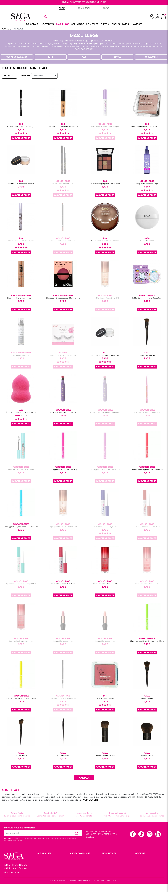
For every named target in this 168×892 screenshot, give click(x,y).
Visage (40, 866)
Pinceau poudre (147, 698)
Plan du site (140, 872)
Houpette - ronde (147, 241)
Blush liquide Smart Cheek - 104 (147, 584)
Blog (72, 869)
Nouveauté (42, 860)
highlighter (10, 46)
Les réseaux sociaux (79, 872)
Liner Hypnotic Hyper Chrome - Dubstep (147, 469)
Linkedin (158, 834)
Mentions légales (143, 860)
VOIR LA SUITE (90, 800)
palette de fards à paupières (139, 43)
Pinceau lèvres (63, 755)
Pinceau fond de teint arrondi (147, 355)
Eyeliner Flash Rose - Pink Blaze (63, 584)
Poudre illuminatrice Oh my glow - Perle (147, 126)
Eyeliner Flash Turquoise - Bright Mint (21, 584)
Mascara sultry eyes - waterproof (21, 469)
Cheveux (41, 872)
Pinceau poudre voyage (105, 755)
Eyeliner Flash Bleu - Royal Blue (105, 527)
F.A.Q (105, 866)
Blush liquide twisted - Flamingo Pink (105, 412)
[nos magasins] (152, 16)
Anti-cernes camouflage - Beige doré (63, 126)
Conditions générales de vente (149, 863)
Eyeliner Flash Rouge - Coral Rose (147, 527)
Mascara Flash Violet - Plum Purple (105, 126)
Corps (40, 869)
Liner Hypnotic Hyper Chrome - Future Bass (21, 527)
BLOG (106, 8)
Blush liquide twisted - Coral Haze (63, 412)
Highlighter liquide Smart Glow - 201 (63, 527)
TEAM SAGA (84, 8)
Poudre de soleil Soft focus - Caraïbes (105, 241)
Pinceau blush (21, 755)
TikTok (141, 834)
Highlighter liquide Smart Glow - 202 (105, 298)
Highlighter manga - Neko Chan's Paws (147, 298)
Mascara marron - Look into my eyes (21, 241)
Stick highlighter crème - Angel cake (21, 298)
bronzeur (157, 43)
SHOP (62, 8)
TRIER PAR (25, 76)
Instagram (149, 834)
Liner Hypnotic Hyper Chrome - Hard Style (147, 641)
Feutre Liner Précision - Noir (63, 184)
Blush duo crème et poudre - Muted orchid (63, 298)
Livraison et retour (111, 860)
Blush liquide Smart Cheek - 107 (105, 584)
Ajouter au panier (21, 138)
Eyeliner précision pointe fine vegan (21, 126)
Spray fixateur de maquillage (147, 184)
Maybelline (61, 46)
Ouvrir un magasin (78, 860)
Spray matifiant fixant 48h (21, 355)
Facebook (133, 834)
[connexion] (158, 17)
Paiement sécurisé (111, 863)
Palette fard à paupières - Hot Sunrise (105, 184)
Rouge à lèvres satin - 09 (63, 641)
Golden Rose (73, 46)
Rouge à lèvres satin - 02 (105, 641)
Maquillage (42, 863)
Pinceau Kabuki (147, 755)
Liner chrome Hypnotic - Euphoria (147, 412)
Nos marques (43, 875)
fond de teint (111, 43)
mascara (121, 43)
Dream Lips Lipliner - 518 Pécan (63, 241)
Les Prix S (74, 866)
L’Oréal (83, 46)
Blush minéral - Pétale (105, 698)
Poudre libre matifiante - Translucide (105, 355)
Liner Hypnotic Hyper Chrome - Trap (63, 469)
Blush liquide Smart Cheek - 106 (21, 641)
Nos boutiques (76, 863)
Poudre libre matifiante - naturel (21, 184)
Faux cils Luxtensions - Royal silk (63, 355)
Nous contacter (12, 872)
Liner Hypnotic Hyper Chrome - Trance (105, 469)
